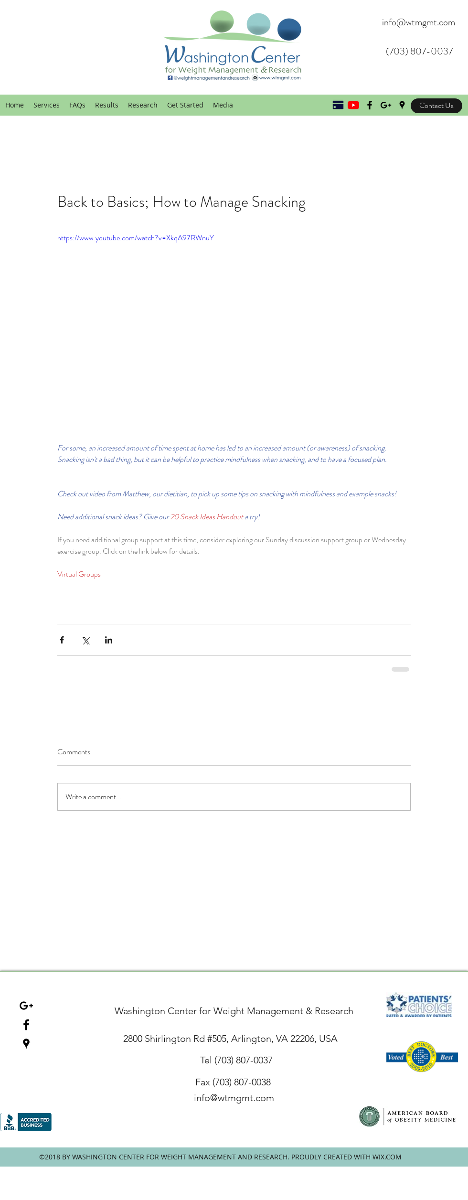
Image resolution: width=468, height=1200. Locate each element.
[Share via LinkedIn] (108, 639)
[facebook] (26, 1025)
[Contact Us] (436, 105)
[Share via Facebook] (61, 639)
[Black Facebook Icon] (369, 105)
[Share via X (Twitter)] (85, 639)
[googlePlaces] (402, 105)
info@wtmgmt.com (418, 22)
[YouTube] (353, 105)
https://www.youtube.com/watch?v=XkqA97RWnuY (135, 237)
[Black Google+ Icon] (386, 105)
